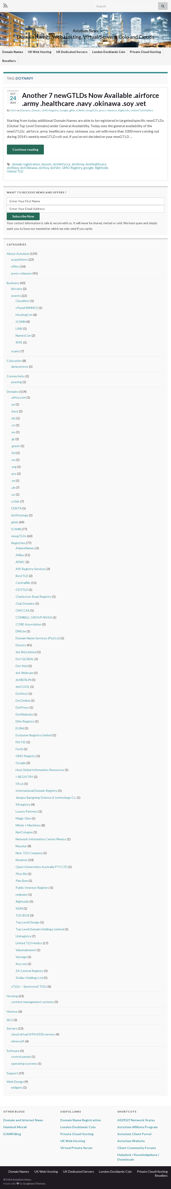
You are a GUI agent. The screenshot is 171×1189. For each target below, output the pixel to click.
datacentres (19, 366)
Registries (18, 543)
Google (63, 110)
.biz (13, 418)
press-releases (108, 110)
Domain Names (12, 52)
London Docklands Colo (108, 52)
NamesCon (23, 335)
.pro (13, 473)
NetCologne (24, 832)
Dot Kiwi (22, 666)
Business (13, 283)
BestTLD (22, 576)
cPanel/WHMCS (27, 308)
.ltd (13, 453)
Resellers (9, 61)
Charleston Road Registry (33, 596)
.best (14, 411)
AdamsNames (25, 548)
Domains (25, 110)
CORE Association (28, 624)
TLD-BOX (22, 915)
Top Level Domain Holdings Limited (40, 929)
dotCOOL (23, 686)
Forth (19, 749)
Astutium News (85, 29)
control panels (21, 1056)
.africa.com (18, 397)
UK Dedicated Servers (72, 52)
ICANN (80, 110)
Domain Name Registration (80, 1120)
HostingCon (24, 315)
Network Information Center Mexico (41, 839)
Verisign (21, 957)
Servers (12, 1028)
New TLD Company (29, 853)
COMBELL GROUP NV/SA (34, 617)
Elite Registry (25, 721)
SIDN (19, 908)
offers (15, 266)
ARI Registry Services (31, 569)
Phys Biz (21, 874)
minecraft (17, 1041)
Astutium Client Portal (134, 1134)
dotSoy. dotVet (50, 168)
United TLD (15, 171)
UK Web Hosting (39, 52)
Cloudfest (23, 301)
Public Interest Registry (32, 887)
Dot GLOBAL (25, 659)
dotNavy (13, 168)
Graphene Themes (34, 1183)
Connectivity (16, 376)
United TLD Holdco (141, 110)
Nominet (22, 860)
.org (13, 467)
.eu (13, 432)
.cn (13, 425)
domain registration (26, 164)
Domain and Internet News (23, 1120)
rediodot (22, 894)
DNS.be (21, 631)
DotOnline (23, 700)
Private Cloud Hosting (145, 52)
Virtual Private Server (76, 1148)
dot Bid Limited (26, 652)
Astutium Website (131, 1141)
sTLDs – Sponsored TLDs (29, 986)
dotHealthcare (96, 164)
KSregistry (23, 804)
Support (12, 1073)
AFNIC (20, 562)
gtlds (72, 110)
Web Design (15, 1081)
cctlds (15, 501)
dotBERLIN (23, 680)
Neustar (21, 846)
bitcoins (16, 289)
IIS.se (20, 784)
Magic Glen (23, 818)
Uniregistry (23, 936)
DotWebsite (24, 714)
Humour (12, 1011)
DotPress (22, 707)
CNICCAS (23, 610)
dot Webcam (24, 673)
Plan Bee (22, 881)
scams (15, 351)
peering (16, 382)
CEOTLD (22, 589)
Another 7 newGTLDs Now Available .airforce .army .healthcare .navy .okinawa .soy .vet (90, 99)
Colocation (14, 361)
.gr (13, 439)
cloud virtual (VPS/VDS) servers (33, 1034)
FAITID (21, 742)
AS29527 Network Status (136, 1120)
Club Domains (25, 603)
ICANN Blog (12, 1134)
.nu (13, 460)
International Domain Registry (36, 790)
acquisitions (19, 259)
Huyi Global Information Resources (40, 770)
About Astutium (18, 254)
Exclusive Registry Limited (34, 735)
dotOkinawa (28, 168)
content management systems (32, 1002)
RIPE (19, 342)
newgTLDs (92, 110)
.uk (13, 487)
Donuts (36, 110)
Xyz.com (21, 964)
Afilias (20, 555)
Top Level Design (28, 922)
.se (13, 480)
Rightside (123, 110)
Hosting (12, 996)
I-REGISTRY (24, 777)
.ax (13, 404)
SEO (10, 1020)
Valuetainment (26, 950)
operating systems (24, 1063)
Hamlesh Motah (15, 1127)
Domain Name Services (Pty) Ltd (38, 638)
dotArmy (78, 164)
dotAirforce (61, 164)
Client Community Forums (136, 1148)
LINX (19, 328)
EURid (20, 728)
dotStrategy (19, 515)
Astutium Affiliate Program (137, 1127)
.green (15, 446)
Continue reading (25, 149)
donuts (46, 164)
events (16, 296)
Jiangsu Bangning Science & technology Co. (46, 797)
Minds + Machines (28, 825)
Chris (13, 110)
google (88, 168)
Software (13, 1051)
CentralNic (23, 583)
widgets (16, 1087)
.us (13, 494)
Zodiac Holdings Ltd (29, 978)
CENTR (16, 508)
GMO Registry (50, 110)
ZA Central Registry (29, 971)
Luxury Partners (27, 811)
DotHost (22, 693)
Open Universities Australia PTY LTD (41, 867)
